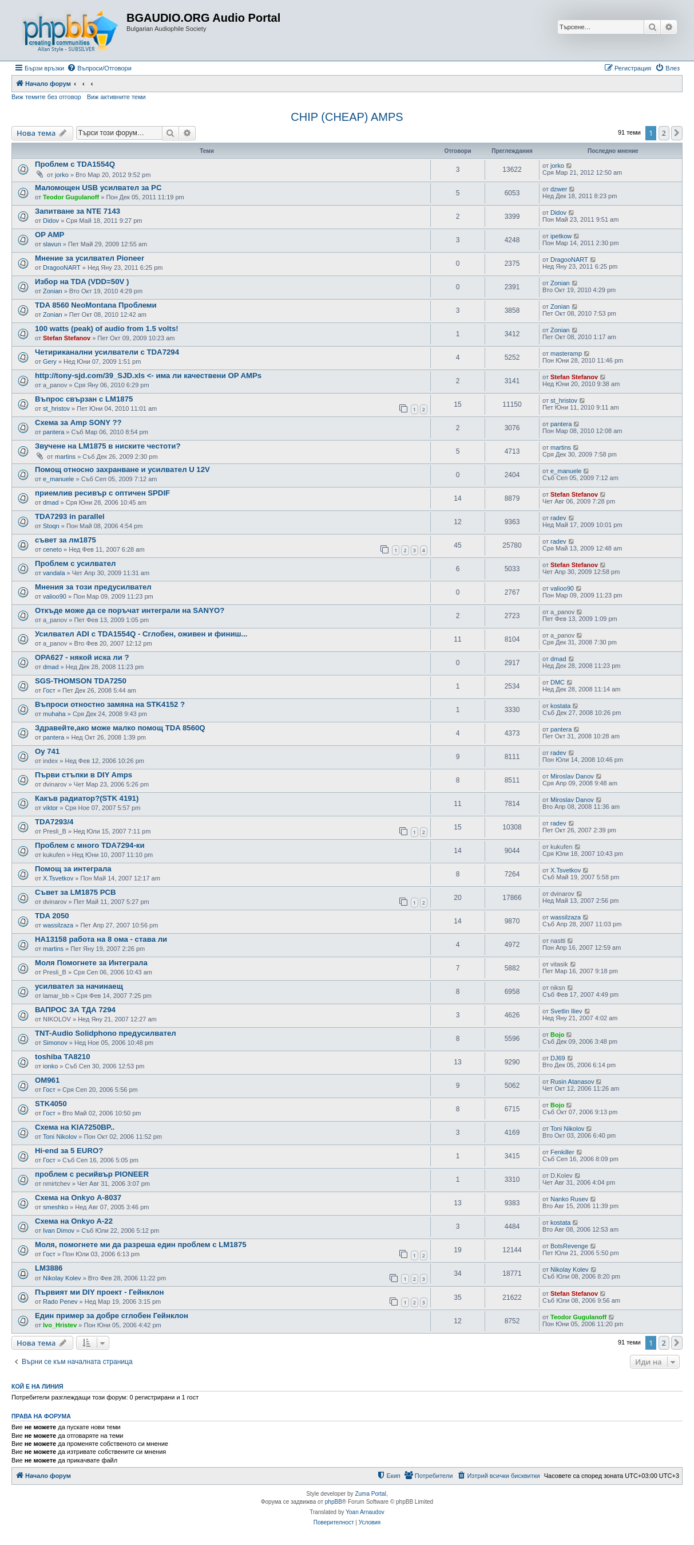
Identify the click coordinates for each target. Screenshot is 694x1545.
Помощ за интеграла (73, 868)
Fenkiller (562, 1152)
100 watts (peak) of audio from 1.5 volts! (107, 328)
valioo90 (54, 596)
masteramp (566, 353)
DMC (557, 682)
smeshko (55, 1207)
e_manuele (58, 478)
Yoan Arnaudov (365, 1512)
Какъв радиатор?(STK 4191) (86, 798)
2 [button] (664, 133)
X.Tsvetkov (58, 878)
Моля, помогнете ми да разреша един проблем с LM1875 (141, 1244)
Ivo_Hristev (60, 1325)
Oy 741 (47, 751)
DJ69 (557, 1058)
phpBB (333, 1502)
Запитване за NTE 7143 (77, 211)
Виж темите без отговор (46, 96)
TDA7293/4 (54, 821)
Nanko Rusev (569, 1199)
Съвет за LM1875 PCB (75, 892)
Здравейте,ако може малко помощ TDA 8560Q (120, 728)
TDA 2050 (52, 915)
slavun (52, 244)
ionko (50, 1066)
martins (65, 456)
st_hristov (56, 408)
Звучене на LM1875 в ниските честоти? (107, 446)
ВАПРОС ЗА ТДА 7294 (75, 1009)
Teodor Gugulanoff (71, 197)
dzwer (558, 189)
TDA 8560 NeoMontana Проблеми (96, 305)
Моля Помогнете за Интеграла (91, 962)
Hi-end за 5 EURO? (69, 1150)
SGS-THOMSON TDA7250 (80, 681)
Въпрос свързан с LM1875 (84, 399)
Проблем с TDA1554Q (75, 164)
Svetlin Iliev (566, 1011)
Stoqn (51, 525)
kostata (560, 705)
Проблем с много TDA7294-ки (90, 845)
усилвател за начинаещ (79, 986)
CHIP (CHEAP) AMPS (347, 117)
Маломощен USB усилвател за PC (98, 187)
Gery (50, 361)
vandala (54, 572)
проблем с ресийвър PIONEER (92, 1174)
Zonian (52, 291)
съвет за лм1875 (65, 540)
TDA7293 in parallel (70, 516)
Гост (49, 690)
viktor (50, 807)
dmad (51, 502)
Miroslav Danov (572, 776)
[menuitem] (99, 68)
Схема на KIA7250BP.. (74, 1127)
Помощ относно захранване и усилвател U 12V (122, 469)
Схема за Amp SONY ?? (78, 422)
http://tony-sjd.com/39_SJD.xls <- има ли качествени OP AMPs (148, 375)
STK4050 (51, 1103)
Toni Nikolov (60, 1136)
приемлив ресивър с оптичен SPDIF (102, 493)
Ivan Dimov (58, 1230)
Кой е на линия (37, 1386)
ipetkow (561, 236)
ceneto (52, 549)
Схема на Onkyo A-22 (74, 1221)
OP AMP (49, 234)
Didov (51, 220)
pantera (53, 431)
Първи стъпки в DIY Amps (83, 774)
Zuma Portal (370, 1494)
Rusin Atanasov (572, 1081)
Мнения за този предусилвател (93, 587)
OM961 (47, 1080)
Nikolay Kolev (62, 1278)
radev (558, 517)
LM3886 (48, 1268)
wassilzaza (58, 925)
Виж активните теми (116, 96)
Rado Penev (60, 1301)
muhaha (54, 713)
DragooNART (62, 267)
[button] (677, 133)
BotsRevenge (569, 1246)
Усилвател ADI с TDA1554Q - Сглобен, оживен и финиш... (141, 634)
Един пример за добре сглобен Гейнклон (111, 1315)
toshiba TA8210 (62, 1056)
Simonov (55, 1042)
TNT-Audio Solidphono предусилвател (105, 1033)
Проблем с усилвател (75, 563)
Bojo (557, 1034)
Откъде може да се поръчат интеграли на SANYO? (129, 610)
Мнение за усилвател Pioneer (89, 258)
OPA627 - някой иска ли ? (82, 657)
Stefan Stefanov (66, 338)
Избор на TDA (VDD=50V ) (82, 281)
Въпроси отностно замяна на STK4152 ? (110, 704)
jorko (62, 174)
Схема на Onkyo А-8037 (78, 1197)
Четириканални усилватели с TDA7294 (107, 352)
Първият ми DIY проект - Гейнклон (99, 1292)
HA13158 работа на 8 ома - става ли (101, 939)
